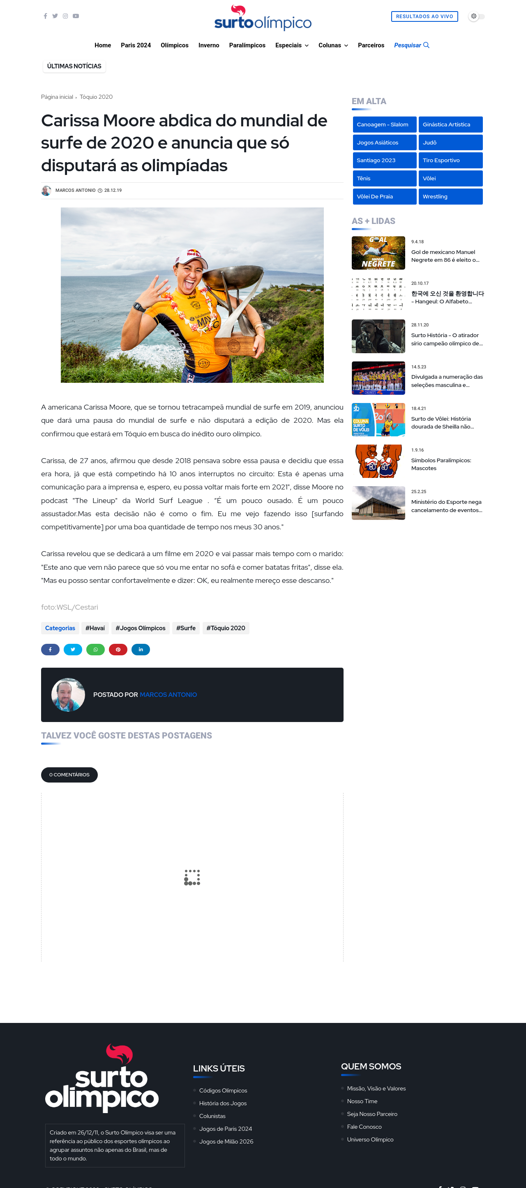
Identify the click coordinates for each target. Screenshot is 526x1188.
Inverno (208, 45)
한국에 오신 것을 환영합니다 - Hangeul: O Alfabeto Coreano (447, 298)
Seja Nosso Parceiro (372, 1112)
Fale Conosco (364, 1125)
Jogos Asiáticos (378, 142)
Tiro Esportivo (441, 160)
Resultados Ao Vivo (424, 16)
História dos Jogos (223, 1102)
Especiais (288, 45)
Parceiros (371, 45)
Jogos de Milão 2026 (226, 1140)
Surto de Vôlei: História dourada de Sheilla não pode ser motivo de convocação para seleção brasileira (444, 423)
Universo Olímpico (370, 1138)
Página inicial (57, 96)
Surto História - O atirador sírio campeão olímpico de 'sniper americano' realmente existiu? (445, 339)
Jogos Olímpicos (142, 628)
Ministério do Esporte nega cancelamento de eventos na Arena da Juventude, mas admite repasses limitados (446, 506)
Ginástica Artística (447, 124)
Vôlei (429, 178)
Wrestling (435, 196)
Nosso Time (362, 1100)
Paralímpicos (247, 45)
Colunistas (212, 1114)
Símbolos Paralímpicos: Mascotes (441, 464)
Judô (430, 142)
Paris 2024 (136, 45)
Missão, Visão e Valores (376, 1087)
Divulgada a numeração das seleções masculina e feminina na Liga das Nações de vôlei (447, 381)
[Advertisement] (418, 579)
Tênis (364, 178)
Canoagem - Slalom (382, 124)
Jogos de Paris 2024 (225, 1127)
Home (103, 45)
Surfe (186, 628)
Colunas (329, 45)
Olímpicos (175, 45)
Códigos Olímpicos (223, 1089)
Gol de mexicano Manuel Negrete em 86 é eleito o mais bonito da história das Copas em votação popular (446, 256)
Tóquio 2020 (96, 96)
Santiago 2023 (376, 160)
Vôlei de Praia (375, 196)
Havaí (97, 628)
